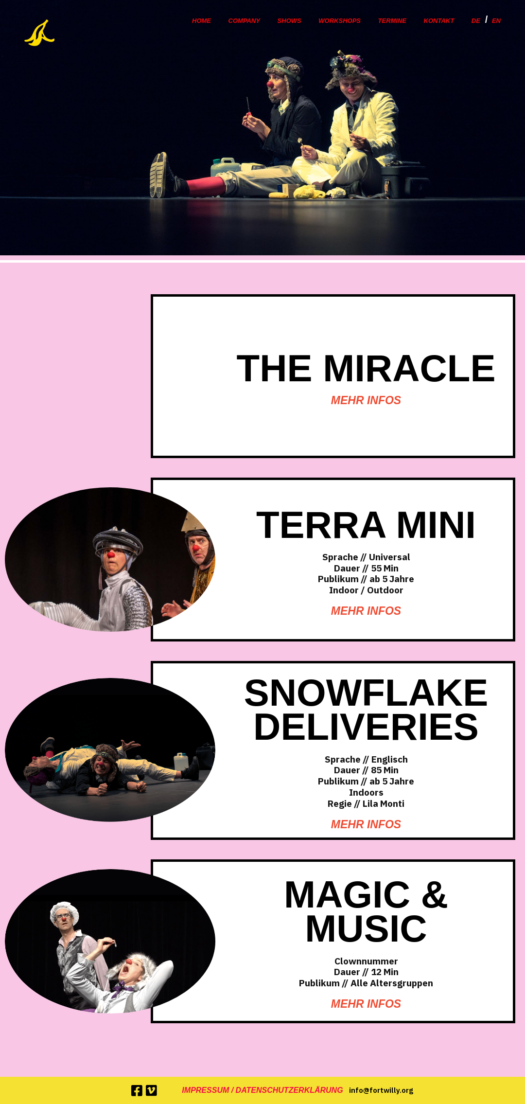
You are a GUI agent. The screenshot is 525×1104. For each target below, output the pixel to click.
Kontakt (439, 20)
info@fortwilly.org (381, 1090)
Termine (392, 20)
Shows (289, 20)
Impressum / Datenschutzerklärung (262, 1090)
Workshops (339, 20)
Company (244, 20)
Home (201, 20)
